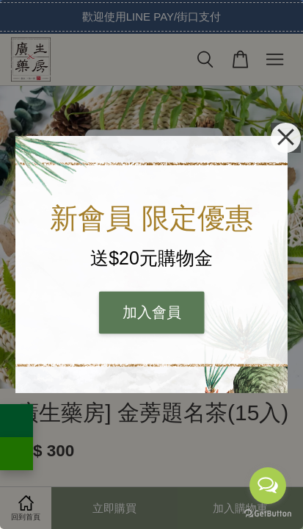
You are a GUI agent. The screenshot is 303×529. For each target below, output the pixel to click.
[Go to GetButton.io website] (267, 514)
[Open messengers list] (267, 485)
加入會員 (152, 313)
